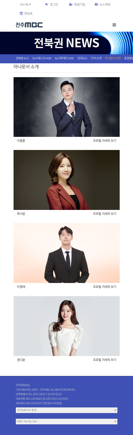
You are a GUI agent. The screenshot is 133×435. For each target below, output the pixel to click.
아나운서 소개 (113, 58)
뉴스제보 (102, 4)
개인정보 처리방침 (52, 403)
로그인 (54, 4)
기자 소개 (96, 58)
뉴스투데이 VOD (64, 58)
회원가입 (77, 4)
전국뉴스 (82, 58)
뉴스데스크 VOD (41, 58)
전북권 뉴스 (22, 58)
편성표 (26, 13)
